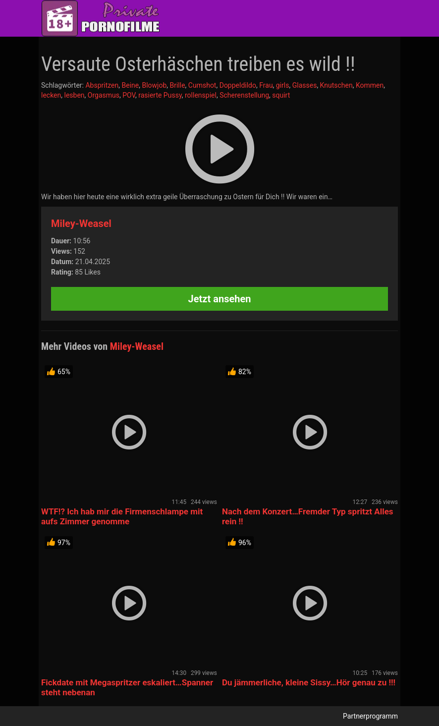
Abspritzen (101, 85)
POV (128, 95)
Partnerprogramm (370, 716)
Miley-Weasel (81, 223)
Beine (130, 85)
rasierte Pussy (160, 95)
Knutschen (336, 85)
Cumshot (202, 85)
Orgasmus (103, 95)
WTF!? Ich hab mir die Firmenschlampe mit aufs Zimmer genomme (122, 516)
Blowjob (154, 85)
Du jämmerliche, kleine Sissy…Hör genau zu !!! (308, 682)
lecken (51, 95)
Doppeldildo (238, 85)
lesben (74, 95)
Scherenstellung (244, 95)
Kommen (370, 85)
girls (282, 85)
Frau (266, 85)
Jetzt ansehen (219, 299)
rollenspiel (201, 95)
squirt (281, 95)
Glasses (304, 85)
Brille (177, 85)
